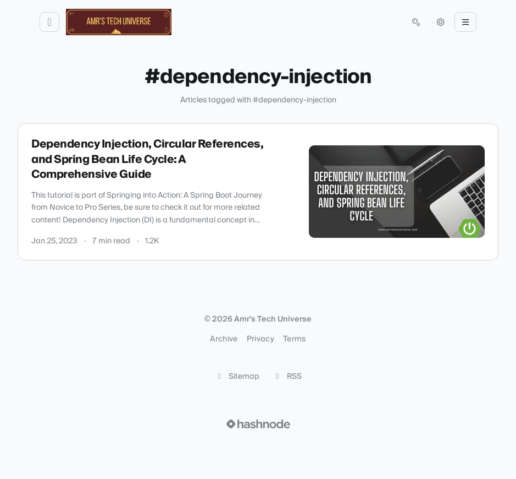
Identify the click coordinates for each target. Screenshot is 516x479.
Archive (223, 339)
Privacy (260, 339)
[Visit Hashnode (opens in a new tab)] (258, 424)
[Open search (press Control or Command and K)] (416, 22)
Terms (294, 339)
